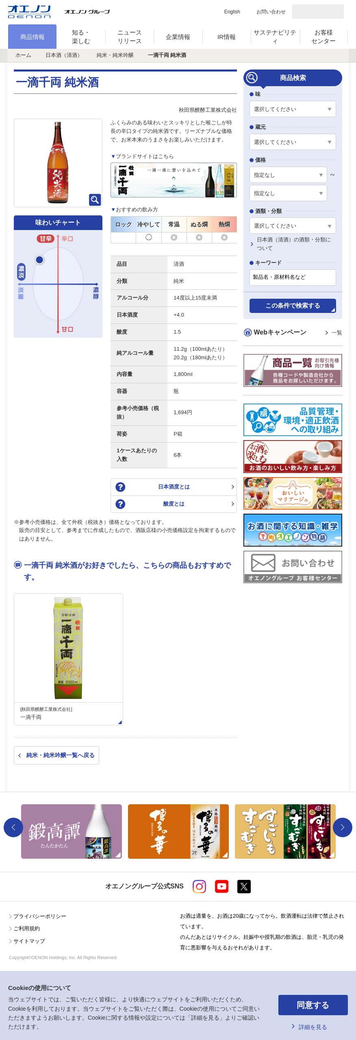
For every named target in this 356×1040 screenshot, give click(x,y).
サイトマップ (29, 941)
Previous (13, 827)
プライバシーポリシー (39, 916)
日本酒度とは (174, 487)
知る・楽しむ (81, 36)
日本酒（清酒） (64, 55)
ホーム (23, 55)
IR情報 (226, 36)
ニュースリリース (129, 36)
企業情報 (178, 36)
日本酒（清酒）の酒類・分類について (294, 244)
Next (342, 827)
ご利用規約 (26, 928)
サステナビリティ (275, 36)
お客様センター (323, 36)
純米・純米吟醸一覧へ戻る (60, 755)
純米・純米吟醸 (115, 55)
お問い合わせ (271, 12)
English (232, 12)
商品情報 (32, 36)
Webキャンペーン (298, 333)
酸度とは (174, 504)
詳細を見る (313, 1027)
